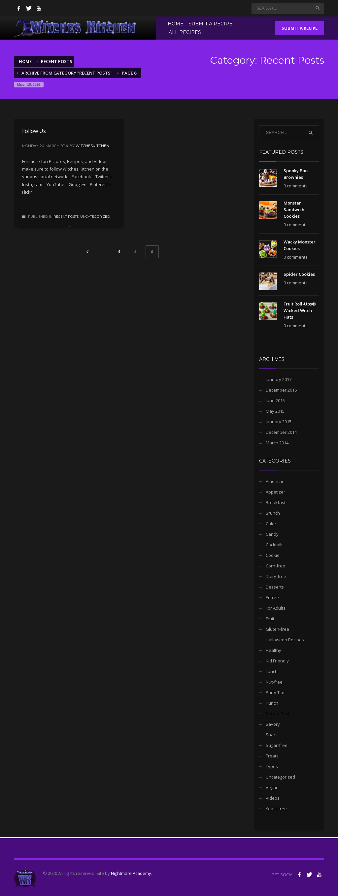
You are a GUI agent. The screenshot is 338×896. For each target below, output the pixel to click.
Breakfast (276, 502)
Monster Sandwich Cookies (294, 209)
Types (272, 766)
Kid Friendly (277, 661)
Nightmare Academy (131, 873)
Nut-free (274, 682)
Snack (272, 735)
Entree (272, 597)
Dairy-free (276, 576)
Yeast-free (276, 809)
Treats (272, 756)
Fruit (270, 619)
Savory (273, 724)
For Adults (276, 608)
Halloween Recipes (285, 640)
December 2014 (281, 432)
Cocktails (275, 545)
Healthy (273, 650)
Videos (273, 798)
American (275, 481)
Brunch (273, 513)
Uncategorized (95, 216)
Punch (272, 703)
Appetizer (275, 492)
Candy (272, 534)
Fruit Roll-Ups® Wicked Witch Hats (300, 310)
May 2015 (275, 411)
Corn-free (275, 566)
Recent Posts (66, 216)
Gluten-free (277, 629)
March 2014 (277, 443)
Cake (271, 524)
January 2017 (278, 379)
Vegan (272, 787)
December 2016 (281, 390)
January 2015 (278, 422)
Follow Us (34, 131)
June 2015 (275, 400)
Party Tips (276, 692)
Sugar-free (276, 745)
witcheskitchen (92, 146)
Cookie (273, 555)
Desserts (275, 587)
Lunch (272, 671)
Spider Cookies (299, 274)
